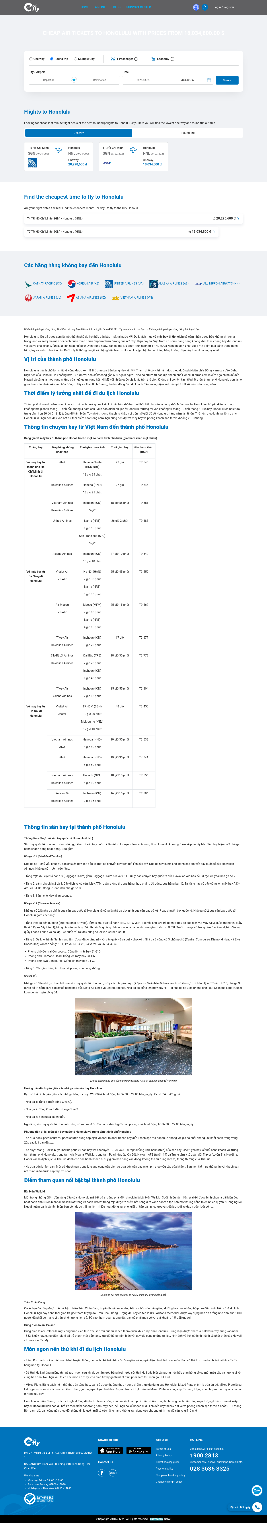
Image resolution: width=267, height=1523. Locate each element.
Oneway (78, 133)
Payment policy (164, 1468)
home (85, 7)
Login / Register (224, 7)
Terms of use (163, 1448)
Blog (116, 7)
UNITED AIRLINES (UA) (124, 283)
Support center (138, 7)
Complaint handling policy (170, 1475)
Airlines (101, 7)
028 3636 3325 (209, 1468)
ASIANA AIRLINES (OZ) (86, 297)
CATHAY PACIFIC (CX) (43, 283)
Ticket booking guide (167, 1462)
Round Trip (188, 133)
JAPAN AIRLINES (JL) (42, 297)
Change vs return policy (169, 1481)
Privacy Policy (163, 1455)
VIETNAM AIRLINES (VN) (132, 297)
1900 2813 (204, 1455)
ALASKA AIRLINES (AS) (169, 283)
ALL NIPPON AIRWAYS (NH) (217, 283)
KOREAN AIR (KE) (83, 283)
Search (227, 80)
